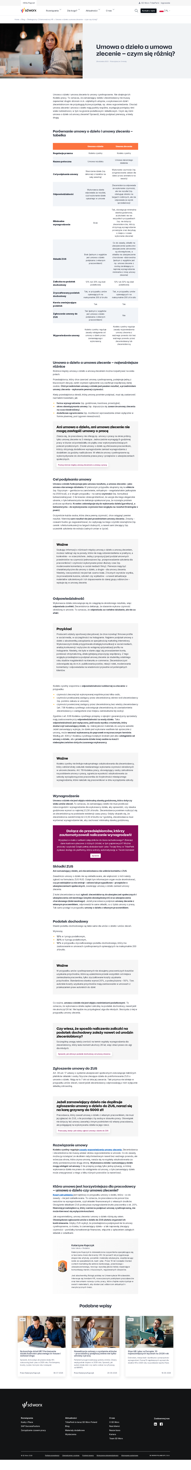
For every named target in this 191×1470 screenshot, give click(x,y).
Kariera (112, 1434)
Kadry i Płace (27, 1422)
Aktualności (71, 1418)
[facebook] (161, 1424)
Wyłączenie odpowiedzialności (107, 1455)
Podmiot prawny (88, 1455)
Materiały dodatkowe (75, 1430)
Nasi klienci (114, 1426)
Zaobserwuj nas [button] (162, 1418)
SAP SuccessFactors (30, 1426)
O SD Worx (114, 1422)
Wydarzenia (70, 1434)
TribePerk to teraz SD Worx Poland (81, 1422)
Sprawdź (95, 856)
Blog (67, 1426)
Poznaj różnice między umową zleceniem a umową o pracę (82, 465)
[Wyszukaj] (136, 11)
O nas (112, 1418)
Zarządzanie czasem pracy (33, 1430)
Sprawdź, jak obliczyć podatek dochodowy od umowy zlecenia (84, 1054)
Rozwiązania (27, 1418)
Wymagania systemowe (129, 1455)
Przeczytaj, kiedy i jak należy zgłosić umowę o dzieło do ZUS (83, 1131)
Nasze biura (114, 1430)
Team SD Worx (116, 1438)
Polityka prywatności (52, 1455)
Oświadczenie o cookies (71, 1455)
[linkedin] (155, 1424)
